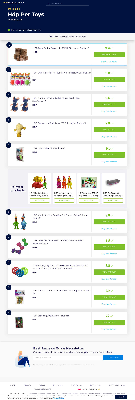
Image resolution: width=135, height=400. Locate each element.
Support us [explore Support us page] (76, 385)
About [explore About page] (13, 385)
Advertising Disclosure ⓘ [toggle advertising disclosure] (42, 389)
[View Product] (67, 54)
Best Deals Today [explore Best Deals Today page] (117, 385)
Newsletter (81, 37)
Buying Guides (67, 37)
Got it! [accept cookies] (121, 397)
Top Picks (53, 37)
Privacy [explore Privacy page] (27, 385)
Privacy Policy (58, 398)
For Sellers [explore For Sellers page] (95, 385)
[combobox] (67, 4)
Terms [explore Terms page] (42, 385)
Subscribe (113, 358)
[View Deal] (39, 188)
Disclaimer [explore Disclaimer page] (58, 385)
